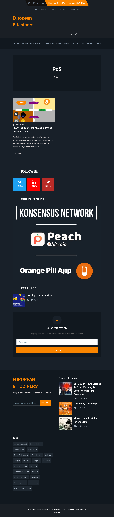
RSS (35, 9)
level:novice (19, 449)
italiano (26, 460)
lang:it (17, 460)
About (24, 43)
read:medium (35, 444)
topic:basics (36, 455)
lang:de (36, 460)
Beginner (34, 477)
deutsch (21, 103)
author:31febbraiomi (22, 488)
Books (76, 43)
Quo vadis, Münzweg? (85, 403)
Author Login (75, 9)
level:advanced (20, 444)
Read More (19, 154)
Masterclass (88, 43)
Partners (63, 9)
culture (48, 455)
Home (16, 43)
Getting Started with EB (39, 295)
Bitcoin (35, 472)
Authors (44, 9)
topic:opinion (19, 483)
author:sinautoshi (21, 472)
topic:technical (20, 466)
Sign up (53, 9)
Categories (48, 43)
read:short (32, 449)
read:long (33, 483)
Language (35, 43)
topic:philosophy (21, 455)
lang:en (33, 466)
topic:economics (21, 477)
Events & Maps (63, 43)
